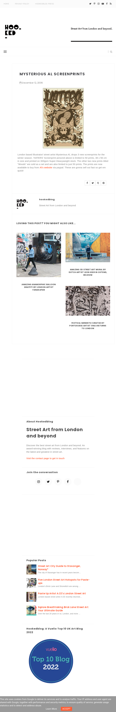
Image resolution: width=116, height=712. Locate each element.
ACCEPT (66, 709)
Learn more (51, 709)
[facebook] (107, 4)
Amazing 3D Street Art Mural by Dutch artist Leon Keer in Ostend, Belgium (88, 272)
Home (6, 4)
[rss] (111, 4)
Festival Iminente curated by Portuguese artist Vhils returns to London (87, 326)
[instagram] (99, 4)
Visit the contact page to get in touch (45, 458)
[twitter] (90, 4)
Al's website (46, 167)
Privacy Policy (22, 4)
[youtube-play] (103, 4)
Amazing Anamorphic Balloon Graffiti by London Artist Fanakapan (39, 287)
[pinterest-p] (94, 4)
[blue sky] (77, 481)
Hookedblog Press (44, 4)
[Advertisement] (58, 388)
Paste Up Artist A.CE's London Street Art (62, 593)
